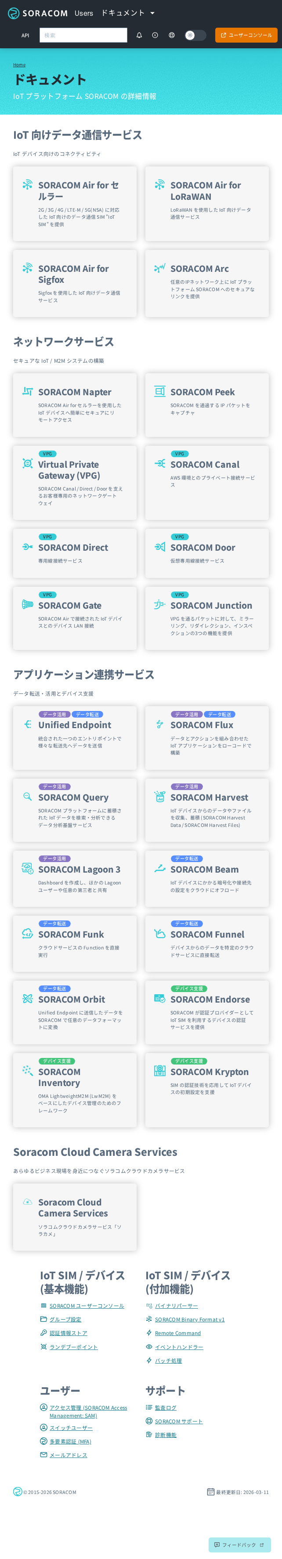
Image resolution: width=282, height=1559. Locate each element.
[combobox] (83, 35)
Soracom (37, 13)
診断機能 (161, 1434)
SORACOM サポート (174, 1421)
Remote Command (173, 1332)
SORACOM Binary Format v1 (185, 1319)
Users (84, 13)
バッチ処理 (163, 1360)
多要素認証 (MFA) (65, 1441)
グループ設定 (61, 1319)
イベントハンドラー (174, 1346)
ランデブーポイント (69, 1346)
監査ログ (161, 1407)
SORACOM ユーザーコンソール (82, 1305)
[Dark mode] (195, 35)
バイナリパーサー (171, 1305)
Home (19, 64)
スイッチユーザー (66, 1427)
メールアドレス (63, 1454)
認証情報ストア (63, 1332)
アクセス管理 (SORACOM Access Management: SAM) (83, 1411)
